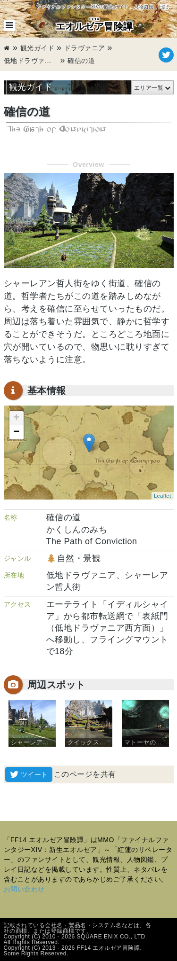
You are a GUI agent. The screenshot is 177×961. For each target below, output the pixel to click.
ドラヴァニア (84, 48)
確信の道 (81, 60)
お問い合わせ (24, 889)
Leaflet (162, 496)
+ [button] (16, 418)
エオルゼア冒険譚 (94, 23)
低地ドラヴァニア (31, 60)
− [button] (16, 432)
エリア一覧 (149, 88)
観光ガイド (37, 48)
